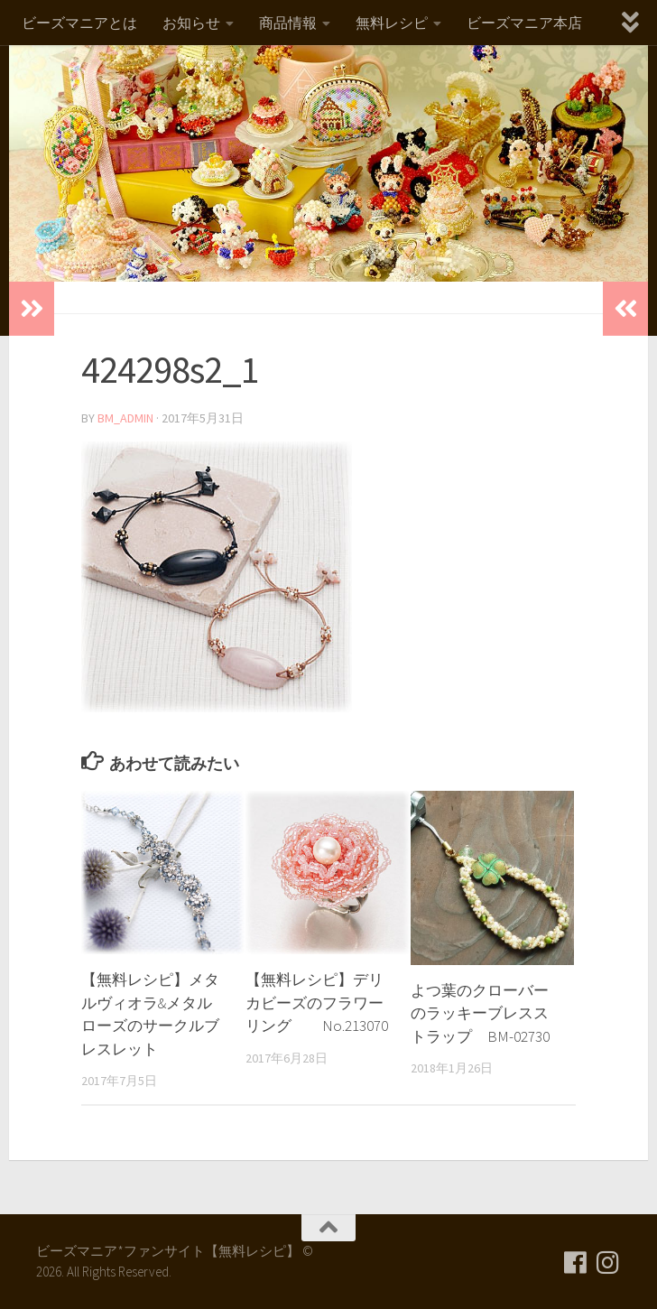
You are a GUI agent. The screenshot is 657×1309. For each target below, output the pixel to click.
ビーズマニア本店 (524, 23)
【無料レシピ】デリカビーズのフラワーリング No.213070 (316, 1002)
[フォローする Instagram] (608, 1263)
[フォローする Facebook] (575, 1263)
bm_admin (125, 418)
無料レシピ (392, 23)
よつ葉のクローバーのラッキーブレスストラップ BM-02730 (480, 1013)
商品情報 (288, 23)
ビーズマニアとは (79, 23)
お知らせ (191, 23)
